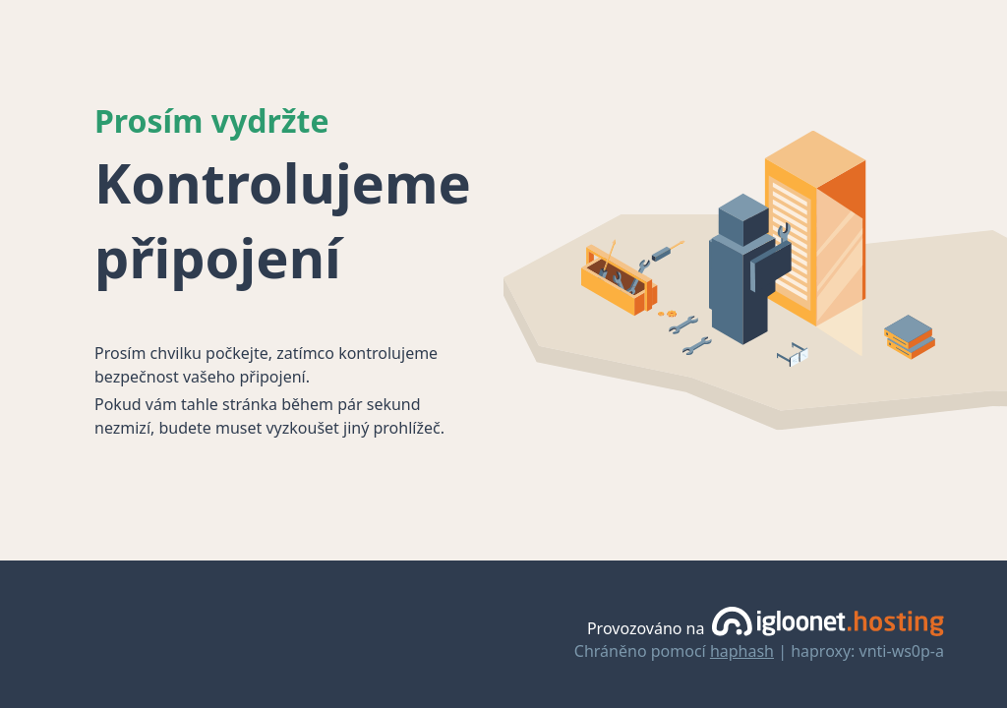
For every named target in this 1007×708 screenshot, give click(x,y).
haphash (742, 651)
